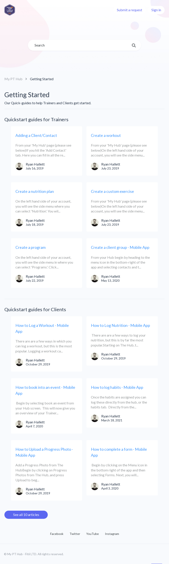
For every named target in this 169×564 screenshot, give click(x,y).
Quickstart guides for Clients (35, 309)
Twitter (75, 534)
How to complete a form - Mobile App (119, 452)
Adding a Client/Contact (36, 135)
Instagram (112, 534)
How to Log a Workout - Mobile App (42, 328)
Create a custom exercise (112, 191)
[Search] (84, 45)
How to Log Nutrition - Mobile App (120, 325)
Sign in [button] (156, 10)
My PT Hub (13, 79)
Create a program (30, 247)
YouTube (92, 534)
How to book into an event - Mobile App (45, 390)
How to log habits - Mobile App (117, 387)
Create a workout (106, 135)
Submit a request (129, 10)
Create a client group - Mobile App (120, 247)
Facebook (56, 534)
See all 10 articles (26, 514)
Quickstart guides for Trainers (36, 119)
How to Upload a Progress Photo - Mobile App (44, 452)
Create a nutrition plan (34, 191)
